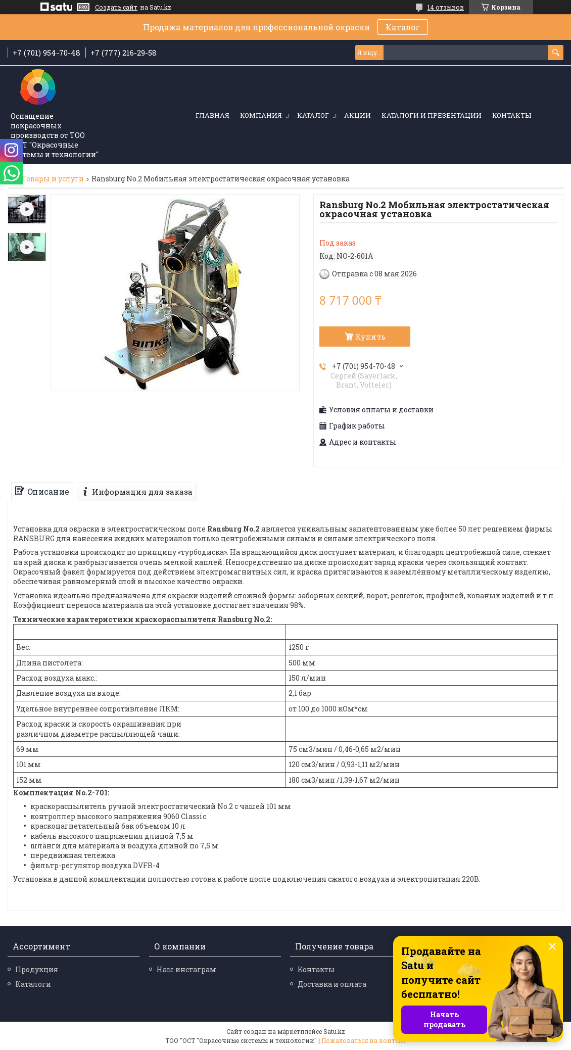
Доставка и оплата (332, 984)
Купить (370, 336)
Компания (261, 115)
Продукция (36, 969)
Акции (357, 115)
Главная (212, 115)
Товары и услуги (53, 178)
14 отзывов (445, 7)
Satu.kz (334, 1031)
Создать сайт (116, 7)
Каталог (403, 27)
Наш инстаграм (186, 969)
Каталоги (33, 984)
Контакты (511, 115)
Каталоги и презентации (432, 115)
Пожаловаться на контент (363, 1040)
